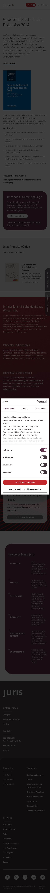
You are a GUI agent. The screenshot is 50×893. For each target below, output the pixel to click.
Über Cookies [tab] (41, 408)
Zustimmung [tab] (9, 408)
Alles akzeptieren (25, 482)
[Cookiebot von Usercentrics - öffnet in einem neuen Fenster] (36, 401)
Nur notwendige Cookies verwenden (25, 489)
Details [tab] (25, 408)
